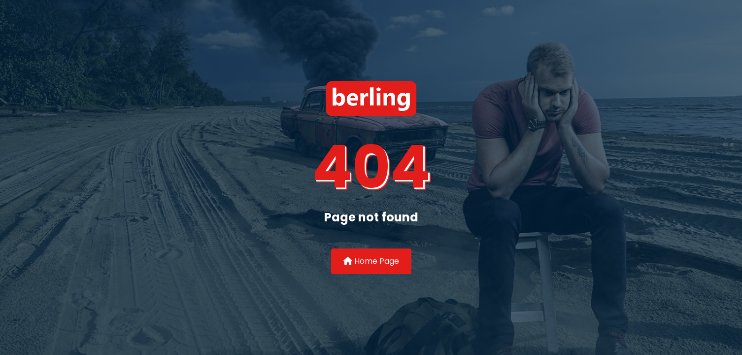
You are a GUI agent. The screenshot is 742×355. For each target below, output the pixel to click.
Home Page (371, 261)
